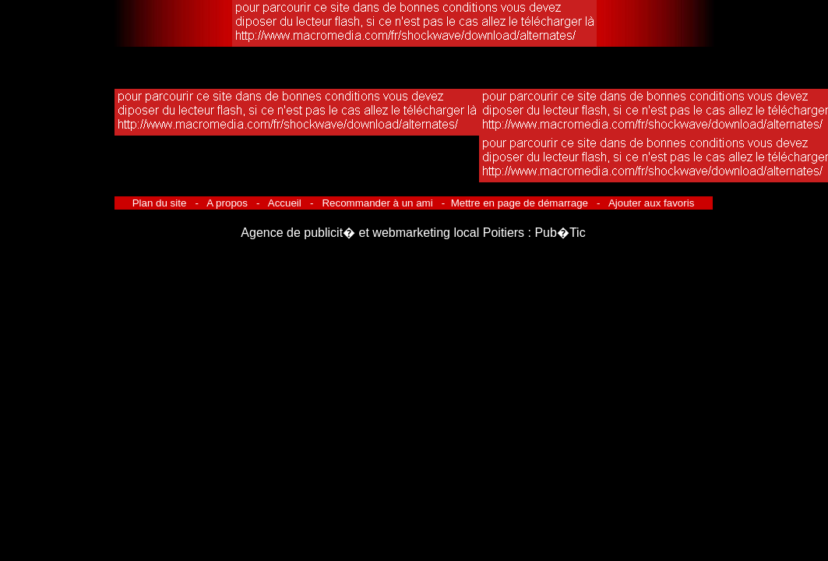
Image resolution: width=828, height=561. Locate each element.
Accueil (285, 203)
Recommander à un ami (377, 203)
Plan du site (160, 203)
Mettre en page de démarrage (519, 203)
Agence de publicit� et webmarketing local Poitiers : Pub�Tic (413, 232)
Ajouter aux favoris (650, 203)
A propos (227, 203)
